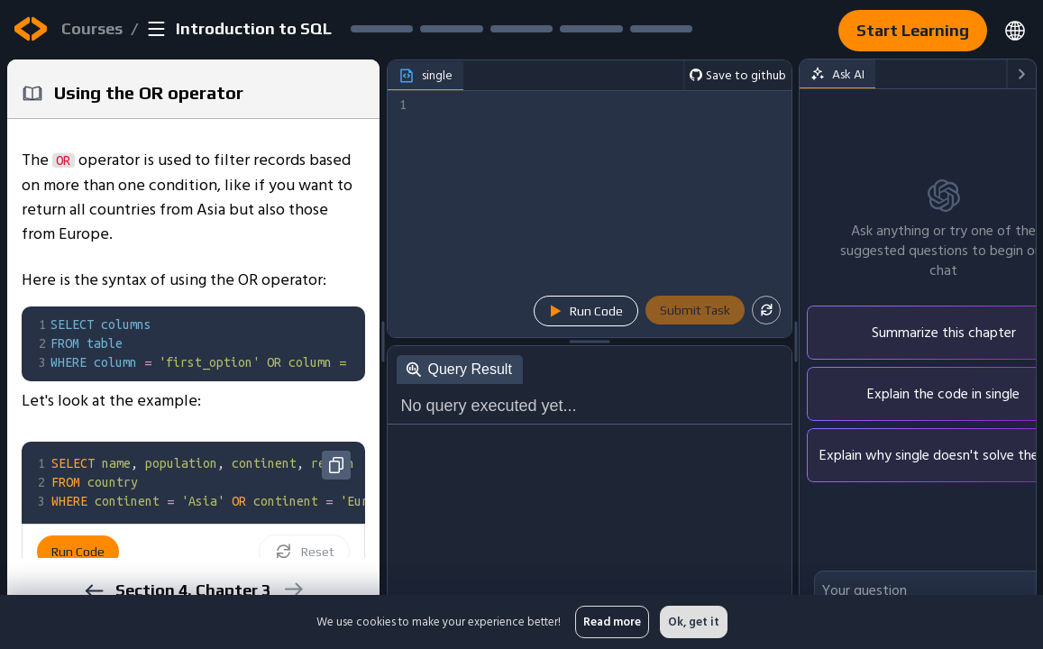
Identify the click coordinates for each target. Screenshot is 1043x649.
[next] (292, 589)
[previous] (93, 591)
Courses (92, 28)
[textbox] (260, 344)
